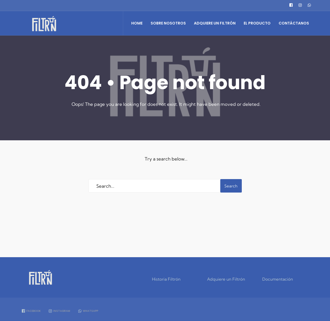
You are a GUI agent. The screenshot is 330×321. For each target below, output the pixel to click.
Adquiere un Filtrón (215, 23)
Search (230, 186)
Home (137, 23)
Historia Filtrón (166, 279)
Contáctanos (294, 23)
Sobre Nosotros (168, 23)
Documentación (277, 279)
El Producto (257, 23)
